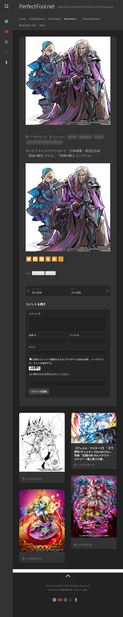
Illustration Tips (27, 25)
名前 (32, 335)
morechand (59, 137)
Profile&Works (37, 19)
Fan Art (72, 137)
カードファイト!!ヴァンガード (44, 143)
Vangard (50, 273)
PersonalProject (91, 19)
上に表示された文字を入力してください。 (50, 374)
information (54, 19)
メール (74, 335)
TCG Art (99, 137)
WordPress (66, 590)
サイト (32, 347)
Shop (42, 25)
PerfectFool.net (37, 6)
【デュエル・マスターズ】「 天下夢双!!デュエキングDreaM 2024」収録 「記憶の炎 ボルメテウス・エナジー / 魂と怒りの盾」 (93, 454)
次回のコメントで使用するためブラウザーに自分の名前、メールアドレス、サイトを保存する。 (66, 361)
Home (22, 19)
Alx (85, 590)
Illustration (70, 19)
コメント (35, 314)
